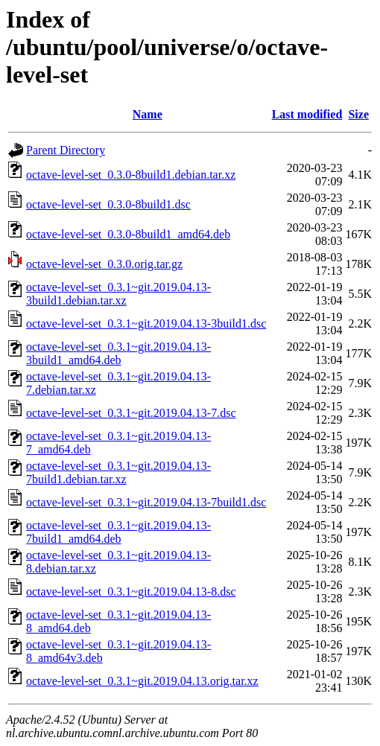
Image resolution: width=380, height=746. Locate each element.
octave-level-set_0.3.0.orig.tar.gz (104, 264)
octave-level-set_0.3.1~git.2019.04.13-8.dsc (130, 591)
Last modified (307, 114)
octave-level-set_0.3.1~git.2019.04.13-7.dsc (130, 413)
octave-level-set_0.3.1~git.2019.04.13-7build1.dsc (146, 502)
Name (147, 114)
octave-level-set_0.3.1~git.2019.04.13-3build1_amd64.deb (118, 353)
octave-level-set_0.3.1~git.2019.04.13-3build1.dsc (146, 323)
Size (358, 114)
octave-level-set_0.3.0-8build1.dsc (108, 204)
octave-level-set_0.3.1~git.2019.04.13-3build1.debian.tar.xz (118, 294)
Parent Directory (65, 150)
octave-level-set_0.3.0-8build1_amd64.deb (128, 234)
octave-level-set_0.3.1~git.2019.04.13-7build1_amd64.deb (118, 532)
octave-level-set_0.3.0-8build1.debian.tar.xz (130, 174)
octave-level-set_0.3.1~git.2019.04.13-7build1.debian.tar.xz (118, 472)
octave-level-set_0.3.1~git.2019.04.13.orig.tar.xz (142, 681)
